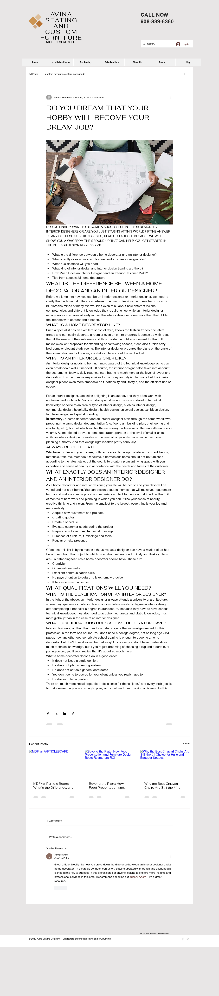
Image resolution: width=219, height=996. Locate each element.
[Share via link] (73, 713)
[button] (185, 74)
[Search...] (166, 44)
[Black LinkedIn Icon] (188, 939)
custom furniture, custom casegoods (65, 73)
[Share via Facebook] (47, 713)
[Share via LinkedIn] (64, 713)
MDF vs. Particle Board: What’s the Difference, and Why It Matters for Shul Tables (53, 785)
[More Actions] (171, 856)
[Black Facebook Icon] (183, 939)
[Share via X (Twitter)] (56, 713)
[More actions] (171, 97)
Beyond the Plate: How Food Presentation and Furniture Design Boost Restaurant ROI (106, 785)
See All (186, 743)
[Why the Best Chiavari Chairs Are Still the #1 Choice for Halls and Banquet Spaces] (165, 763)
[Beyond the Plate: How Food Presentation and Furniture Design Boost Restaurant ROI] (109, 763)
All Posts (33, 73)
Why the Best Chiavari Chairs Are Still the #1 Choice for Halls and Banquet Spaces (161, 785)
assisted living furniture (159, 933)
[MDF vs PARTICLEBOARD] (54, 763)
